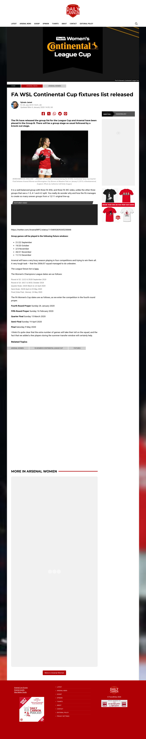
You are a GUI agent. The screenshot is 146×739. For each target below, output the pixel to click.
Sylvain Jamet (26, 102)
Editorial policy (86, 24)
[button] (136, 23)
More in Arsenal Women (34, 471)
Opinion (46, 24)
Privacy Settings (63, 716)
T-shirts (55, 24)
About (64, 24)
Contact (73, 24)
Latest (14, 24)
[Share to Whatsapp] (54, 114)
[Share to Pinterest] (65, 114)
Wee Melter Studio (20, 692)
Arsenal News (25, 24)
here (36, 269)
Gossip (37, 24)
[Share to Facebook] (43, 114)
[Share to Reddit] (60, 114)
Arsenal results (19, 690)
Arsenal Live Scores (21, 688)
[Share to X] (49, 114)
